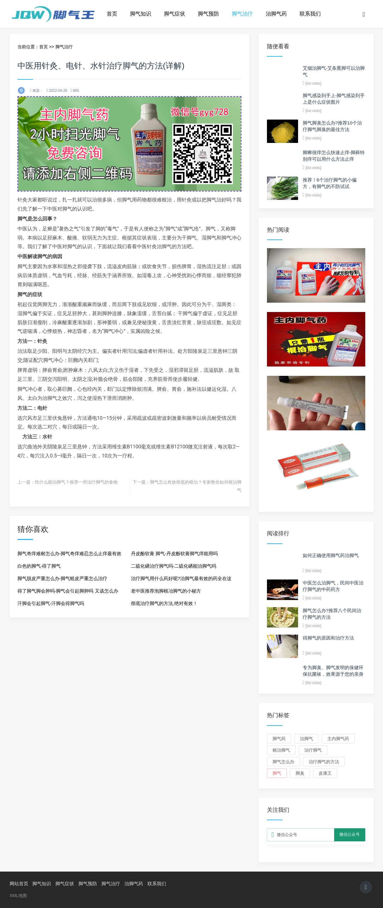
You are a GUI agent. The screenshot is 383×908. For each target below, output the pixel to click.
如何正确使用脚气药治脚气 (331, 555)
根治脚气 (281, 750)
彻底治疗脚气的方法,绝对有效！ (164, 603)
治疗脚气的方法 (324, 761)
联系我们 (310, 14)
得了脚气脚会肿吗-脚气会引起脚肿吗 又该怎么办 (67, 591)
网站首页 (19, 883)
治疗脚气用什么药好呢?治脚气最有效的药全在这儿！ (181, 580)
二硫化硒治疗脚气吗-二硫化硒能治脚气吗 (174, 566)
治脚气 (306, 738)
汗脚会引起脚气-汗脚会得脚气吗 (50, 603)
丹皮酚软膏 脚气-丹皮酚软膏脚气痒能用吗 (174, 553)
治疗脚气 (313, 750)
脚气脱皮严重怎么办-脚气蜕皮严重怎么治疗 (62, 578)
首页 (112, 14)
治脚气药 (276, 14)
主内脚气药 (338, 738)
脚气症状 (174, 14)
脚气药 (279, 738)
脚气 (277, 773)
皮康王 (325, 773)
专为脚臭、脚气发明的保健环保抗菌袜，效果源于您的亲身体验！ (333, 674)
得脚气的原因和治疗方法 (328, 638)
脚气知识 (140, 14)
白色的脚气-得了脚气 (39, 566)
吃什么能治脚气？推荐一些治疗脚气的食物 (76, 482)
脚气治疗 (242, 14)
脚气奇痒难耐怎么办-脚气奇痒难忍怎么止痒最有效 (69, 553)
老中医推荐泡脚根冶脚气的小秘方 (166, 591)
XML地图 (18, 895)
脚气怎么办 (283, 761)
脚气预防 (208, 14)
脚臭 (300, 773)
